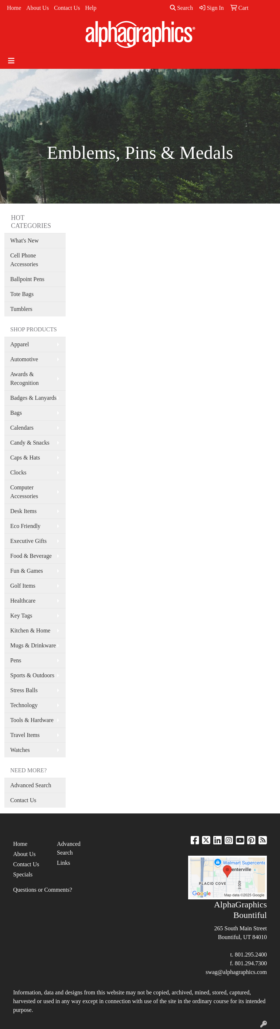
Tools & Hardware (32, 720)
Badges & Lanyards (33, 398)
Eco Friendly (25, 526)
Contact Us (67, 8)
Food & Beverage (31, 556)
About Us (37, 8)
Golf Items (22, 586)
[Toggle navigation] (11, 61)
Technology (24, 705)
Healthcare (22, 601)
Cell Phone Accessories (24, 259)
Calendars (22, 428)
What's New (24, 240)
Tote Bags (22, 294)
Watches (20, 750)
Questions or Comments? (42, 890)
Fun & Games (26, 571)
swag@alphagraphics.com (236, 972)
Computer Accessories (24, 491)
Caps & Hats (25, 457)
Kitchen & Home (30, 630)
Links (63, 863)
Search (181, 8)
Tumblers (21, 309)
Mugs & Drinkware (33, 645)
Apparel (19, 344)
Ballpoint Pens (27, 279)
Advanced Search (30, 785)
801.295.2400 (251, 954)
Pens (15, 660)
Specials (22, 874)
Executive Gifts (28, 541)
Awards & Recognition (24, 378)
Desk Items (23, 511)
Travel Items (25, 735)
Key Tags (21, 615)
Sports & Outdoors (32, 675)
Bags (16, 413)
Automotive (24, 359)
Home (14, 8)
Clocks (18, 472)
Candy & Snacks (30, 442)
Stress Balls (24, 690)
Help (90, 8)
